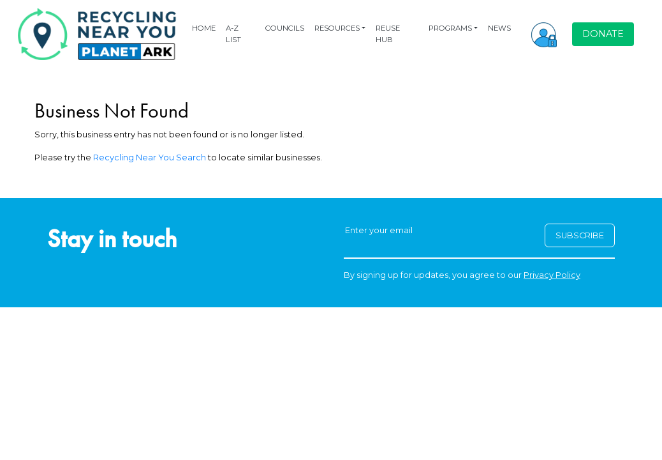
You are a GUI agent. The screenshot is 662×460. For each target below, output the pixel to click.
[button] (544, 34)
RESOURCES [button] (337, 28)
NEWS (499, 28)
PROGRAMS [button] (450, 28)
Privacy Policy (552, 275)
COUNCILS (284, 28)
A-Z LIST (233, 33)
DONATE (603, 34)
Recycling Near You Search (149, 157)
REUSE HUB (388, 33)
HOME (204, 28)
